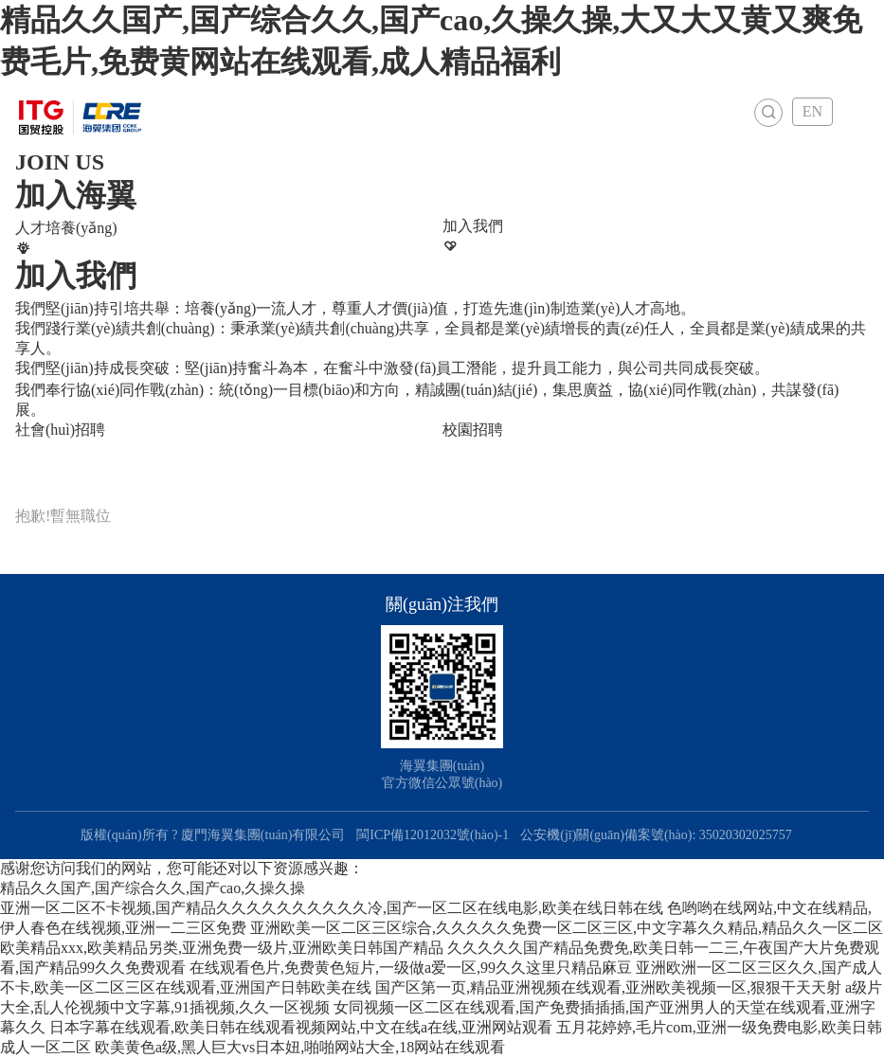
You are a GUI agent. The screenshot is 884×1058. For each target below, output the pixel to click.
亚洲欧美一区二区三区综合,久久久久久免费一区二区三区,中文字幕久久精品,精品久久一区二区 (566, 928)
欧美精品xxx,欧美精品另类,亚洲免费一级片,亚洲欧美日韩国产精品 (221, 948)
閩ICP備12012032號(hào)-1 (432, 835)
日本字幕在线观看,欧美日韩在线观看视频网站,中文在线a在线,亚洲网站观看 (300, 1027)
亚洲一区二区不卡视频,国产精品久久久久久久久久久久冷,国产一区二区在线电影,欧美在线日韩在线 (331, 908)
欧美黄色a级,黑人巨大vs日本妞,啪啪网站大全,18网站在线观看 (300, 1047)
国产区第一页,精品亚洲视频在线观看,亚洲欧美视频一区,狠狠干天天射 (608, 987)
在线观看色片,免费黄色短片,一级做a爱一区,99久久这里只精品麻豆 (410, 967)
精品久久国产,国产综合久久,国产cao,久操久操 (152, 888)
